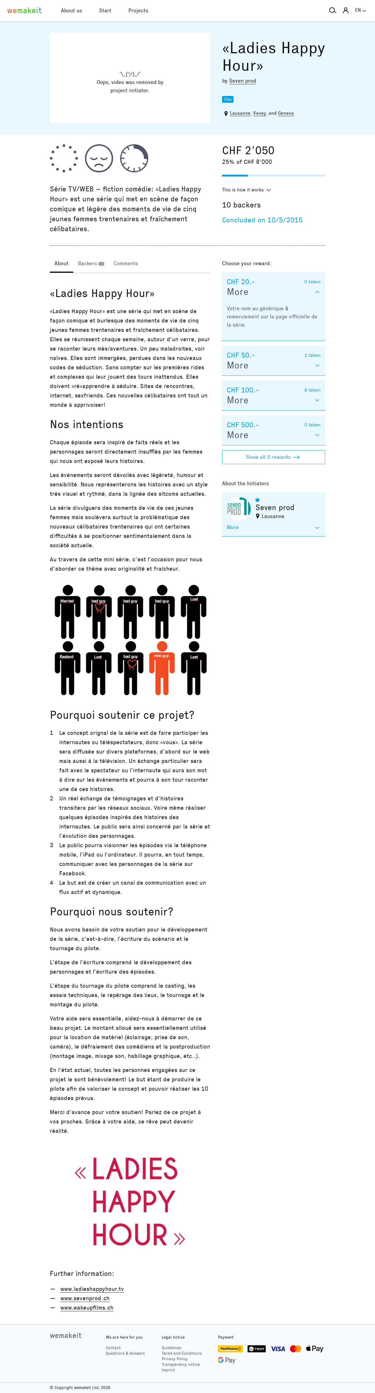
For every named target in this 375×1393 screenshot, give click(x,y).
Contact (113, 1347)
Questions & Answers (125, 1353)
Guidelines (171, 1347)
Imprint (168, 1370)
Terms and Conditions (182, 1353)
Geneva (286, 113)
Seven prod (242, 81)
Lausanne (240, 113)
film (227, 99)
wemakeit (65, 1335)
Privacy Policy (175, 1358)
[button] (333, 10)
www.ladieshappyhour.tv (92, 1288)
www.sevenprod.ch (85, 1298)
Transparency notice (181, 1364)
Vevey (259, 113)
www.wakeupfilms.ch (86, 1307)
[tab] (61, 264)
